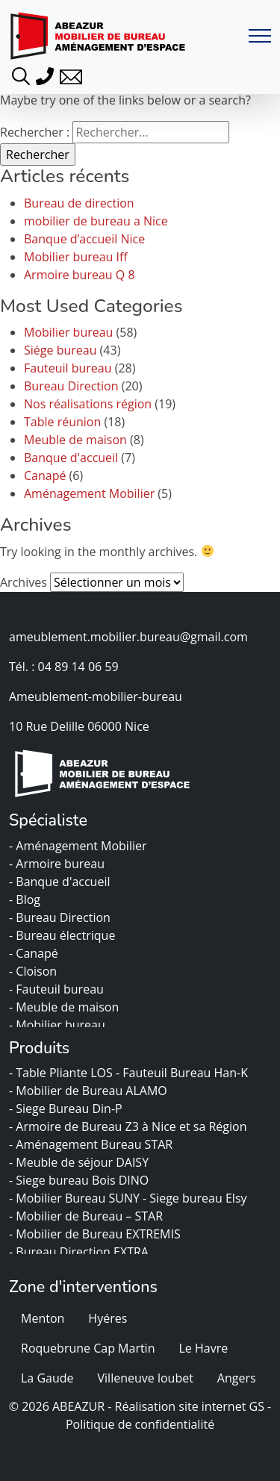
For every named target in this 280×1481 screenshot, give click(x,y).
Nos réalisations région (88, 404)
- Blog (26, 899)
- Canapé (35, 953)
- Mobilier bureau (58, 1025)
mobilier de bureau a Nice (96, 221)
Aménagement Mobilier (89, 493)
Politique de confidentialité (140, 1424)
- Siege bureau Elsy (196, 1198)
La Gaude (47, 1378)
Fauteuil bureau (68, 368)
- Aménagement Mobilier (79, 846)
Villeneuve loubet (145, 1378)
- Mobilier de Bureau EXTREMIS (96, 1234)
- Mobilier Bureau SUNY (76, 1198)
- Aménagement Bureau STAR (92, 1144)
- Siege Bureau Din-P (67, 1108)
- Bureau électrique (64, 935)
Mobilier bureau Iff (76, 257)
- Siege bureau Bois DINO (80, 1180)
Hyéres (107, 1318)
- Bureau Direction (61, 917)
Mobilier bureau (68, 332)
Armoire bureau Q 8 (79, 274)
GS (256, 1406)
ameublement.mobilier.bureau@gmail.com (128, 637)
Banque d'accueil (71, 457)
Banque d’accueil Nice (84, 239)
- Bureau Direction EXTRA (80, 1252)
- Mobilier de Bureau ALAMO (89, 1090)
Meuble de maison (75, 439)
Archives (23, 582)
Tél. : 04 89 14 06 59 (64, 666)
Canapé (45, 475)
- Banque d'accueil (61, 881)
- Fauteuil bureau (58, 989)
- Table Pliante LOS (62, 1072)
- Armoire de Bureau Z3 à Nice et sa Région (129, 1126)
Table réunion (62, 422)
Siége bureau (60, 350)
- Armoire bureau (58, 863)
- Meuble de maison (65, 1007)
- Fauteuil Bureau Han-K (183, 1072)
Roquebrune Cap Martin (88, 1348)
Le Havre (203, 1348)
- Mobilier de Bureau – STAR (87, 1216)
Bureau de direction (79, 203)
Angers (236, 1378)
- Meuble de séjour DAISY (80, 1162)
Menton (42, 1318)
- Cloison (34, 971)
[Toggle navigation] (260, 36)
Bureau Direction (71, 386)
